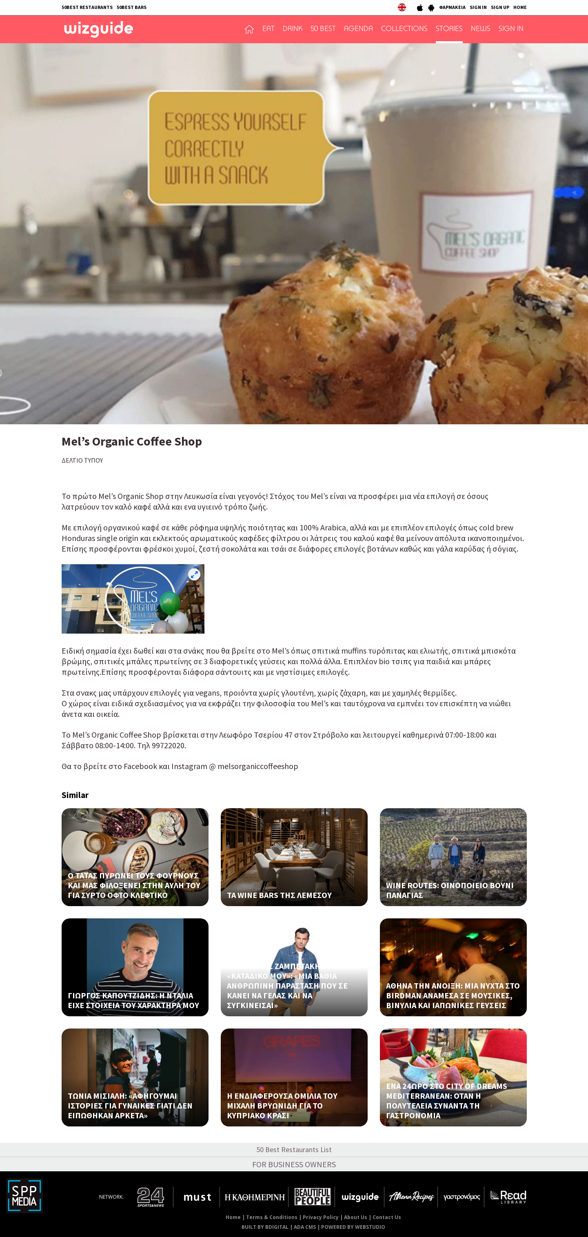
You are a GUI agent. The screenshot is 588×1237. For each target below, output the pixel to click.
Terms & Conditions (271, 1217)
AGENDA (358, 29)
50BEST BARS (131, 7)
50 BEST (323, 29)
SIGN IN (478, 7)
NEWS (480, 29)
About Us (355, 1217)
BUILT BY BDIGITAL (265, 1227)
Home (233, 1217)
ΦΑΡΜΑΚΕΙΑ (452, 7)
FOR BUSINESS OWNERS (294, 1164)
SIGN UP (500, 7)
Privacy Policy (321, 1217)
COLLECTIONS (404, 29)
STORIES (449, 29)
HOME (520, 7)
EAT (268, 29)
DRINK (292, 29)
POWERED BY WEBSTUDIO (353, 1227)
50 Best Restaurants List (294, 1149)
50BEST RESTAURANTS (87, 7)
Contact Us (387, 1217)
